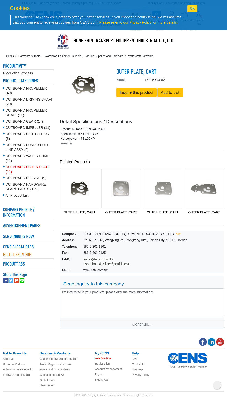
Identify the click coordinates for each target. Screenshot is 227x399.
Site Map (137, 369)
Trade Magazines (50, 364)
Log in (99, 374)
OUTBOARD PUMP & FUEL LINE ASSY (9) (27, 147)
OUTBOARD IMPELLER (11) (28, 128)
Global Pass (47, 380)
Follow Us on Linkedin (16, 374)
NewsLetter (47, 385)
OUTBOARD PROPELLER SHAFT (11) (26, 112)
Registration (102, 363)
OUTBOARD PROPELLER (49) (26, 90)
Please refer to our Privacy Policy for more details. (138, 22)
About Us (8, 358)
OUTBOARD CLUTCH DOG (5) (27, 136)
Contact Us (138, 364)
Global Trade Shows (52, 374)
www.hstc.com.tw (95, 270)
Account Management (108, 368)
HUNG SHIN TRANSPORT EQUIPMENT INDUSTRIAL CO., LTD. (124, 41)
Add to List (170, 92)
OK (192, 8)
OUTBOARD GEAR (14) (24, 121)
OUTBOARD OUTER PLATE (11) (28, 169)
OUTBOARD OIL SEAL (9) (26, 178)
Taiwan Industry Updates (55, 369)
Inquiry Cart (102, 379)
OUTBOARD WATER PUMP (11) (27, 158)
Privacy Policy (140, 374)
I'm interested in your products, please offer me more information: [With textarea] (142, 303)
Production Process (18, 73)
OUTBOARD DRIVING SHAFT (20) (29, 101)
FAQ (134, 358)
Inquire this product (136, 92)
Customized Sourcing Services (58, 358)
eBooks (68, 364)
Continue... (142, 324)
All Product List (17, 195)
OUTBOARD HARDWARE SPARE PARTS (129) (26, 186)
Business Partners (14, 364)
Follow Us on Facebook (17, 369)
